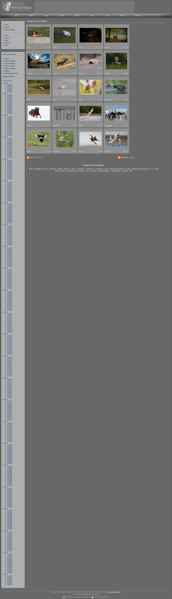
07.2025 (9, 103)
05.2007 (9, 500)
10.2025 (9, 98)
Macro (73, 169)
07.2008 (9, 475)
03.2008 (9, 481)
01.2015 (9, 331)
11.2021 (9, 184)
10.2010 (9, 426)
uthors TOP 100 (9, 60)
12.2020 (9, 204)
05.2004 (9, 565)
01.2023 (9, 156)
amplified (56, 125)
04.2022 (9, 173)
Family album (116, 171)
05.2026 (9, 84)
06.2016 (9, 301)
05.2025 (9, 106)
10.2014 (9, 338)
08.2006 (9, 517)
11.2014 (9, 337)
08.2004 (9, 560)
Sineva (29, 125)
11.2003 (9, 577)
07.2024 (9, 125)
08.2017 (9, 276)
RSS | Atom (39, 157)
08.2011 (9, 407)
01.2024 (9, 135)
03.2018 (9, 263)
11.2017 (9, 271)
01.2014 (9, 353)
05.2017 (9, 281)
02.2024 (9, 133)
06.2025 (9, 104)
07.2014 (9, 343)
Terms (6, 40)
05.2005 (9, 544)
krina (28, 47)
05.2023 (9, 150)
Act (152, 169)
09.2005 (9, 537)
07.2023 (9, 147)
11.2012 (9, 381)
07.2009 (9, 453)
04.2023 (9, 152)
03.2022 (9, 175)
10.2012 (9, 382)
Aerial (128, 169)
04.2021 (9, 195)
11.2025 (9, 96)
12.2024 (9, 116)
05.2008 (9, 478)
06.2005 (9, 542)
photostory (122, 15)
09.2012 (9, 384)
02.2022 (9, 177)
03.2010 (9, 437)
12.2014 (9, 335)
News (6, 35)
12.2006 (9, 510)
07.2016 (9, 300)
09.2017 (9, 274)
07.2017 (9, 278)
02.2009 (9, 461)
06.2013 (9, 367)
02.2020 (9, 220)
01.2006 (9, 528)
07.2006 (9, 518)
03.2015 (9, 328)
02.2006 (9, 527)
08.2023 (9, 145)
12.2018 (9, 248)
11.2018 (9, 249)
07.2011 (9, 409)
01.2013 (9, 375)
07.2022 (9, 168)
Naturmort (80, 169)
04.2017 (9, 283)
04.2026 (9, 86)
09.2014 (9, 340)
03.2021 (9, 197)
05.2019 (9, 237)
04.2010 (9, 436)
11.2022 (9, 162)
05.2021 (9, 194)
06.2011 (9, 411)
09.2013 (9, 362)
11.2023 (9, 140)
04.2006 (9, 523)
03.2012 (9, 394)
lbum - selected (9, 65)
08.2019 (9, 232)
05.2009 (9, 456)
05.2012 (9, 390)
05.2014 (9, 347)
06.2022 (9, 170)
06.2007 (9, 498)
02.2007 (9, 505)
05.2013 (9, 369)
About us (7, 42)
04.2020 (9, 217)
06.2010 (9, 433)
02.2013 (9, 374)
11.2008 (9, 468)
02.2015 (9, 330)
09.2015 (9, 318)
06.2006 (9, 520)
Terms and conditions (114, 592)
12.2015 (9, 313)
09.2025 (9, 100)
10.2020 (9, 207)
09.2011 (9, 406)
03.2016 (9, 306)
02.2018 (9, 264)
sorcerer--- (56, 151)
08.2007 (9, 495)
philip (29, 151)
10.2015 (9, 317)
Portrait (45, 169)
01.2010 (9, 441)
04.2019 (9, 239)
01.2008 (9, 485)
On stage (93, 171)
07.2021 (9, 190)
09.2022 (9, 165)
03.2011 (9, 416)
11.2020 (9, 206)
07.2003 (9, 584)
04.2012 (9, 392)
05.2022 (9, 172)
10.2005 (9, 535)
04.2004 (9, 567)
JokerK (107, 47)
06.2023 (9, 148)
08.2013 (9, 364)
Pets (131, 171)
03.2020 (9, 219)
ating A (7, 70)
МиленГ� (108, 99)
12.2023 (9, 138)
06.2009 (9, 454)
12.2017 (9, 270)
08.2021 (9, 189)
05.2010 (9, 434)
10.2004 (9, 557)
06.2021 (9, 192)
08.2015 (9, 320)
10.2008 (9, 470)
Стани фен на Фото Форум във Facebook (77, 597)
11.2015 (9, 315)
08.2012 (9, 385)
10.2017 (9, 273)
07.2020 (9, 212)
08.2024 (9, 123)
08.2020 (9, 211)
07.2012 (9, 387)
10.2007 (9, 492)
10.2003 (9, 579)
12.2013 (9, 357)
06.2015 (9, 323)
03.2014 (9, 350)
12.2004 (9, 554)
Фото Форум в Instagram (101, 597)
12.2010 (9, 423)
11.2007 (9, 490)
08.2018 (9, 254)
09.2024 (9, 121)
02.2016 (9, 308)
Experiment (99, 169)
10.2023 (9, 142)
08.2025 (9, 101)
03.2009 (9, 459)
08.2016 (9, 298)
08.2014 (9, 342)
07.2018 (9, 256)
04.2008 (9, 480)
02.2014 (9, 352)
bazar (107, 15)
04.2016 (9, 305)
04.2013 (9, 370)
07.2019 (9, 234)
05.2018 (9, 259)
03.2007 (9, 503)
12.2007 (9, 488)
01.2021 (9, 200)
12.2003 (9, 576)
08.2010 (9, 429)
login (16, 15)
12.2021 (9, 182)
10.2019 (9, 229)
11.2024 (9, 118)
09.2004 (9, 559)
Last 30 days (8, 80)
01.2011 (9, 419)
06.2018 (9, 258)
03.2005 (9, 547)
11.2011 (9, 402)
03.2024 (9, 131)
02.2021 (9, 199)
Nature (60, 169)
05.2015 (9, 325)
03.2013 (9, 372)
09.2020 (9, 209)
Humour (125, 171)
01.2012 (9, 397)
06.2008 (9, 476)
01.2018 (9, 266)
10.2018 (9, 251)
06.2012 (9, 389)
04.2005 (9, 545)
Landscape (52, 169)
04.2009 (9, 458)
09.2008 (9, 471)
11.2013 (9, 359)
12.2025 (9, 95)
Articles (6, 37)
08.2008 (9, 473)
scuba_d (29, 73)
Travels (81, 171)
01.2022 (9, 178)
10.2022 (9, 164)
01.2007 (9, 506)
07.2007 (9, 496)
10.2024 (9, 120)
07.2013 (9, 365)
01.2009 (9, 463)
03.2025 (9, 109)
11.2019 (9, 227)
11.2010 (9, 424)
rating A (61, 15)
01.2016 (9, 310)
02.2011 (9, 417)
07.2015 (9, 322)
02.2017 (9, 286)
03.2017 (9, 284)
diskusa (55, 47)
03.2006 (9, 525)
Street (31, 169)
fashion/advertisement (117, 169)
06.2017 (9, 279)
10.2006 (9, 513)
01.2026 (9, 91)
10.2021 (9, 185)
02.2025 (9, 111)
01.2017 (9, 288)
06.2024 (9, 126)
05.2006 (9, 522)
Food (106, 169)
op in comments (9, 63)
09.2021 (9, 187)
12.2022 (9, 160)
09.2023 (9, 143)
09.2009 (9, 449)
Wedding (134, 169)
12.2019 (9, 226)
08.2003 (9, 582)
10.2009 (9, 448)
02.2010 (9, 439)
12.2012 (9, 379)
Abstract (63, 171)
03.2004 (9, 569)
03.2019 (9, 241)
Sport (87, 171)
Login (6, 24)
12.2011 (9, 401)
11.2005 (9, 534)
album (47, 15)
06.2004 (9, 564)
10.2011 (9, 404)
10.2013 (9, 360)
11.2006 (9, 512)
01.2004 (9, 572)
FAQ (5, 45)
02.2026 (9, 89)
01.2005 (9, 550)
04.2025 (9, 108)
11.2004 (9, 555)
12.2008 (9, 466)
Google (131, 157)
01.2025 (9, 113)
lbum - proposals (10, 68)
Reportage (37, 169)
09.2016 (9, 296)
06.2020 (9, 214)
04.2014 (9, 348)
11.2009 (9, 446)
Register (7, 27)
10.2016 (9, 295)
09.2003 (9, 581)
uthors (6, 58)
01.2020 (9, 222)
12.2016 (9, 291)
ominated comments (11, 73)
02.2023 (9, 155)
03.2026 (9, 88)
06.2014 (9, 345)
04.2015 (9, 326)
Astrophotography (104, 171)
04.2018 (9, 261)
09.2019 (9, 231)
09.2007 (9, 493)
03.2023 (9, 153)
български (137, 15)
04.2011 (9, 414)
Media (31, 15)
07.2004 (9, 562)
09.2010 (9, 428)
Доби (80, 47)
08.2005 (9, 539)
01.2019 (9, 244)
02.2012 (9, 395)
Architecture (90, 169)
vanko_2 (55, 73)
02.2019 (9, 242)
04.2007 (9, 501)
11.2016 (9, 293)
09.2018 (9, 253)
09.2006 (9, 515)
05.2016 (9, 303)
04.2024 (9, 130)
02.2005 (9, 548)
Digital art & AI (144, 169)
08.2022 (9, 167)
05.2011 (9, 412)
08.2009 (9, 451)
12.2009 (9, 445)
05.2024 (9, 128)
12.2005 (9, 532)
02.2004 (9, 570)
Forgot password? (9, 29)
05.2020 (9, 215)
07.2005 (9, 540)
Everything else (72, 171)
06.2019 (9, 236)
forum (92, 15)
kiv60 (80, 151)
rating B (76, 15)
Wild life (67, 169)
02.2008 (9, 483)
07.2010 (9, 431)
